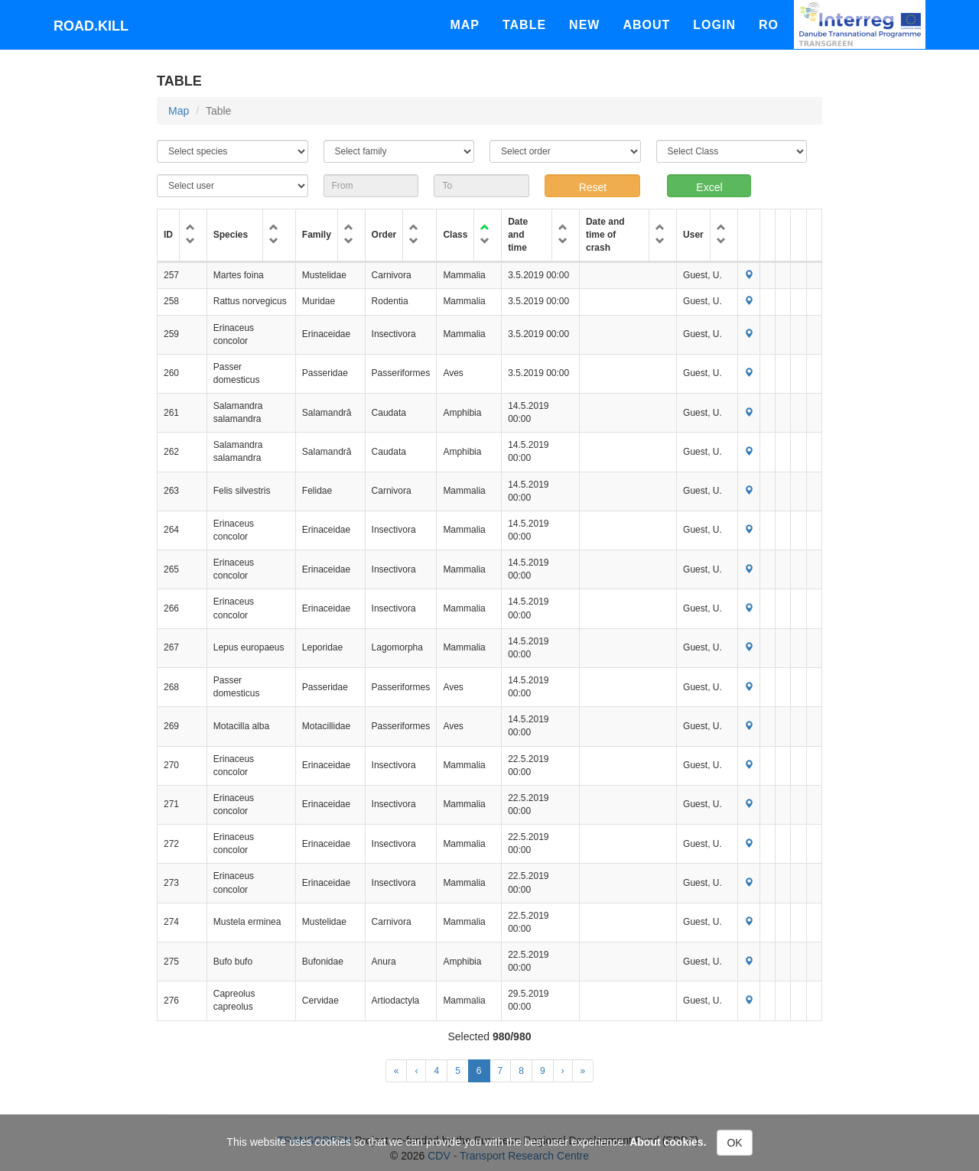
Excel (709, 187)
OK (734, 1143)
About (646, 24)
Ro (769, 24)
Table (524, 24)
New (584, 24)
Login (714, 24)
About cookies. (667, 1142)
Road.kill (91, 26)
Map (465, 24)
